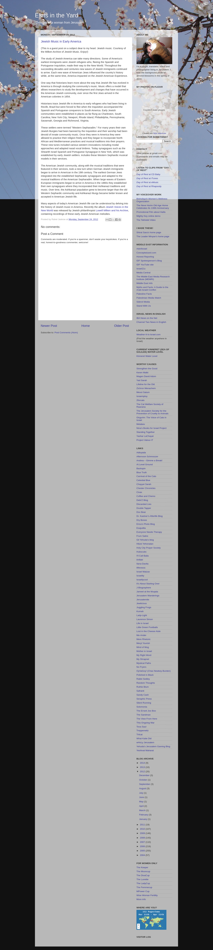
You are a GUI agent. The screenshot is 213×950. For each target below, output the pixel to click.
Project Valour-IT (144, 440)
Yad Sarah (141, 380)
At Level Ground (144, 464)
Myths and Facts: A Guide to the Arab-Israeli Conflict (152, 288)
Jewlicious (141, 603)
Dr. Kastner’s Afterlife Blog (149, 516)
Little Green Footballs (147, 627)
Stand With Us (143, 306)
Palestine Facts (144, 294)
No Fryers (141, 667)
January (143, 819)
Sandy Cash (142, 695)
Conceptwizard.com (146, 252)
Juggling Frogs (143, 607)
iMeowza (140, 567)
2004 (143, 855)
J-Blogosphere (143, 587)
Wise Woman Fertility (147, 895)
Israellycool (142, 579)
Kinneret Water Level (146, 356)
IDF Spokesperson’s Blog (149, 260)
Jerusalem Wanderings (147, 595)
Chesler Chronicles (145, 488)
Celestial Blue (143, 480)
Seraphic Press (144, 699)
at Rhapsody (148, 186)
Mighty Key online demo (148, 216)
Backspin (141, 468)
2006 (143, 846)
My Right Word (143, 655)
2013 (143, 767)
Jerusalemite (142, 599)
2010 (143, 829)
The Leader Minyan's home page (152, 236)
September (145, 784)
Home (85, 325)
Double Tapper (143, 508)
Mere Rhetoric (143, 639)
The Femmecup (144, 887)
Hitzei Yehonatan (144, 544)
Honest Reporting (145, 256)
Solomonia (141, 707)
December (144, 775)
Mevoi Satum (143, 392)
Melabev (140, 424)
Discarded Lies (143, 504)
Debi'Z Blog (142, 500)
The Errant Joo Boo (146, 711)
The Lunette (142, 879)
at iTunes (147, 178)
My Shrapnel (142, 659)
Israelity (140, 575)
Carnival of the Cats (146, 476)
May (141, 801)
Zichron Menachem (146, 388)
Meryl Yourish (143, 643)
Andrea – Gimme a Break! (149, 460)
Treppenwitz (142, 730)
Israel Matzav (143, 571)
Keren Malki (142, 372)
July (141, 793)
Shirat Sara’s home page (148, 232)
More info (141, 899)
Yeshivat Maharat (145, 750)
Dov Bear (141, 512)
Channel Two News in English (151, 322)
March (142, 810)
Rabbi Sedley (143, 679)
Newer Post (49, 325)
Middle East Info (144, 283)
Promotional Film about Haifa (150, 212)
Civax (139, 492)
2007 (143, 842)
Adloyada (141, 452)
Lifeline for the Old (145, 384)
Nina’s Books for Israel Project (151, 428)
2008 (143, 837)
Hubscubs (141, 552)
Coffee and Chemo (145, 496)
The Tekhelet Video (146, 220)
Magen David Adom (146, 376)
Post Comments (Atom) (66, 332)
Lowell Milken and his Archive (112, 210)
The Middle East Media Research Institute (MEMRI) (153, 277)
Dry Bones (141, 520)
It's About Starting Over (147, 583)
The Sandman (143, 714)
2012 (143, 771)
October (143, 780)
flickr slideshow (159, 133)
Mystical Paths (143, 663)
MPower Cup (142, 891)
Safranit (140, 691)
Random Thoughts (145, 683)
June (142, 797)
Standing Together (145, 432)
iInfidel (139, 559)
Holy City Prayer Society (148, 548)
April (141, 806)
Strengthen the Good (146, 368)
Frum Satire (142, 536)
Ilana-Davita (142, 563)
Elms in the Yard (56, 15)
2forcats (140, 400)
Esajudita (141, 528)
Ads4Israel (141, 248)
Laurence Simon (144, 619)
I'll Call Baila (142, 555)
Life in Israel (142, 623)
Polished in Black (145, 675)
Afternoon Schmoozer (147, 456)
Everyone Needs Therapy (149, 532)
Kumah (140, 611)
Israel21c (141, 268)
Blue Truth (141, 472)
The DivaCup (143, 875)
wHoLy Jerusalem (145, 742)
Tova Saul (141, 726)
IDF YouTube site (145, 264)
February (144, 814)
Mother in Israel (144, 651)
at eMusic (147, 182)
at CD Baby (148, 174)
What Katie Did (143, 738)
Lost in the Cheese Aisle (148, 631)
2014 (143, 763)
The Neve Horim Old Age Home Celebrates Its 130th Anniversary (152, 206)
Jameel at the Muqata (147, 591)
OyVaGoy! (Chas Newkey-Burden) (153, 671)
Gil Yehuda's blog (145, 540)
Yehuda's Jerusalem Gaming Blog (153, 746)
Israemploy (141, 396)
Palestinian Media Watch (148, 298)
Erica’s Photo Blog (145, 524)
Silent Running (143, 703)
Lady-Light (141, 615)
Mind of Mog (142, 647)
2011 (143, 824)
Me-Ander (141, 635)
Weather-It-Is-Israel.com (148, 334)
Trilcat (139, 734)
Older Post (121, 325)
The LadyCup (143, 883)
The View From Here (146, 718)
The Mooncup (143, 871)
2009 (143, 833)
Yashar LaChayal (145, 436)
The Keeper (142, 867)
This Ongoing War (145, 722)
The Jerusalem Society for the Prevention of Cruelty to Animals (152, 412)
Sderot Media (143, 302)
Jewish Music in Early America (61, 41)
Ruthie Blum (142, 687)
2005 (143, 850)
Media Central (143, 272)
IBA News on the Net (146, 318)
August (143, 788)
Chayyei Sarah (143, 484)
